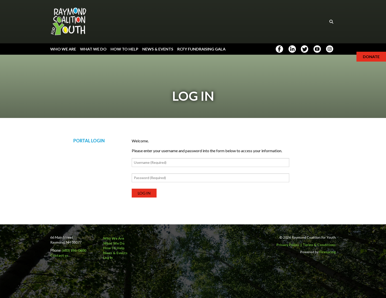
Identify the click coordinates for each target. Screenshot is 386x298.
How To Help (124, 49)
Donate (371, 56)
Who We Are (63, 49)
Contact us (59, 255)
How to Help (113, 248)
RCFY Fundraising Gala (201, 49)
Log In (108, 258)
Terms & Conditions (319, 245)
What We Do (93, 49)
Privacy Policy (287, 245)
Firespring (327, 252)
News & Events (157, 49)
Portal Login (89, 142)
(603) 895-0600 (74, 250)
